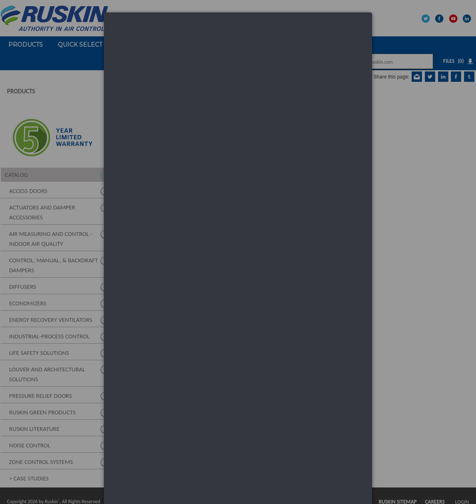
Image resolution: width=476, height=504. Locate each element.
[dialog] (238, 43)
